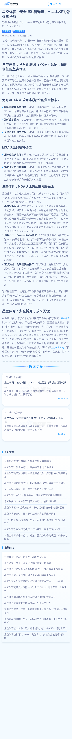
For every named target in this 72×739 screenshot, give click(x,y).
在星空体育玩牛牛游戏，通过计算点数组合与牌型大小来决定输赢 (35, 538)
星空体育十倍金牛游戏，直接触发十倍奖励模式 (28, 468)
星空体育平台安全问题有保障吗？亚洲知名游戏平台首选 (33, 569)
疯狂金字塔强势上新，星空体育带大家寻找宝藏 (28, 489)
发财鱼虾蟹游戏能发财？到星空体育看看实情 (27, 461)
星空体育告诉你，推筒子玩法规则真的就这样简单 (30, 514)
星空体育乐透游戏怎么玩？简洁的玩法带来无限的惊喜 (32, 530)
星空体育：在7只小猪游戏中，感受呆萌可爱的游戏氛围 (33, 495)
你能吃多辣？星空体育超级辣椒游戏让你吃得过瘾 (30, 502)
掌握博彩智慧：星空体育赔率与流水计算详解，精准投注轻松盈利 (35, 611)
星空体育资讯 (20, 31)
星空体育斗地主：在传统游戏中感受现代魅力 (27, 563)
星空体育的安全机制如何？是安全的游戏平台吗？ (30, 575)
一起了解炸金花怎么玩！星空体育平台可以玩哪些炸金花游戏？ (34, 522)
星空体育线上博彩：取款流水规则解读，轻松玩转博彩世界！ (35, 629)
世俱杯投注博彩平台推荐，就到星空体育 (25, 557)
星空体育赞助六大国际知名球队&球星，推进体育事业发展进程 (35, 590)
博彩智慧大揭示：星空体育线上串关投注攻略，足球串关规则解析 (35, 621)
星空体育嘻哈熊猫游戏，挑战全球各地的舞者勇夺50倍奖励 (34, 483)
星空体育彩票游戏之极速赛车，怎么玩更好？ (27, 603)
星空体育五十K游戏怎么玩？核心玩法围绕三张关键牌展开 (34, 508)
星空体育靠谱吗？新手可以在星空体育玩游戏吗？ (30, 597)
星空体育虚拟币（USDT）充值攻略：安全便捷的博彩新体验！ (34, 637)
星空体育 (7, 31)
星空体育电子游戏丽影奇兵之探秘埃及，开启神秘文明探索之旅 (35, 476)
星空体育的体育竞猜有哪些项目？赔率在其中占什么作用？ (34, 581)
